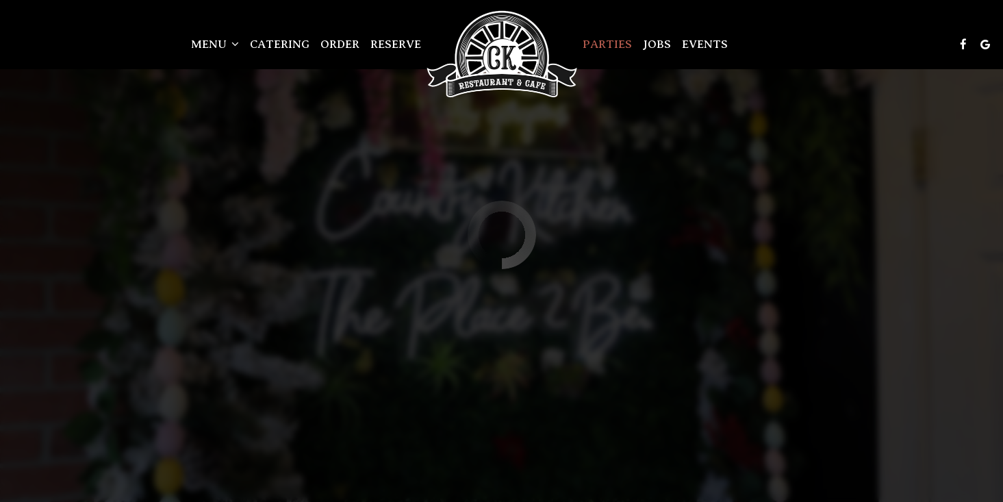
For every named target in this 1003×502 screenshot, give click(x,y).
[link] (502, 54)
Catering (279, 44)
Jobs (657, 44)
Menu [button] (215, 44)
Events (705, 44)
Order (339, 44)
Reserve (395, 44)
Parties (607, 44)
